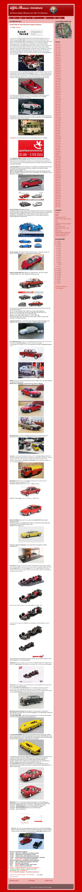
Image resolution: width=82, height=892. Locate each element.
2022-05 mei (58, 131)
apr (59, 258)
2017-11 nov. (58, 50)
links (56, 220)
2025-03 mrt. (58, 187)
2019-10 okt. (58, 81)
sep (59, 250)
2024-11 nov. (58, 180)
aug (59, 251)
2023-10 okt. (58, 159)
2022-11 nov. (58, 141)
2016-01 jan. (58, 47)
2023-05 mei (58, 151)
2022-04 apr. (58, 130)
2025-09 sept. (58, 197)
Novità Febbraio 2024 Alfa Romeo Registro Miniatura (26, 24)
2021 (58, 272)
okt (58, 248)
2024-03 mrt (57, 167)
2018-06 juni (57, 62)
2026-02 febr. (58, 205)
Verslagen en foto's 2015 (60, 217)
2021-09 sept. (58, 119)
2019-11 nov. (58, 83)
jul (58, 253)
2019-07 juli (57, 76)
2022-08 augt (58, 136)
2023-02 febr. (58, 146)
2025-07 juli (57, 193)
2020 (58, 274)
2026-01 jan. (58, 203)
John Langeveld (60, 288)
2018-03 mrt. (58, 57)
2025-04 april (58, 188)
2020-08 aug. (58, 97)
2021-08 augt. (58, 117)
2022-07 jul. (57, 135)
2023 (58, 268)
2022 (58, 270)
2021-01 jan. (58, 105)
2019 (58, 275)
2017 (58, 279)
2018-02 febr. (58, 55)
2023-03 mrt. (58, 148)
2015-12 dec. (58, 45)
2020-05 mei (58, 92)
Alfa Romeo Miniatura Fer (62, 286)
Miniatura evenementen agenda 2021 (63, 232)
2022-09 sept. (58, 138)
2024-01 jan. (58, 164)
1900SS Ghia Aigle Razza (60, 235)
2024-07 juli (57, 174)
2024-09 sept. (58, 177)
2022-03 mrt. (58, 128)
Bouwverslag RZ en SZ (60, 226)
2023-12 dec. (58, 162)
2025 (58, 243)
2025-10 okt (57, 198)
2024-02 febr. (15, 876)
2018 (58, 277)
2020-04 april (58, 91)
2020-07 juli (57, 96)
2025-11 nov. (58, 200)
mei (59, 257)
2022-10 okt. (58, 140)
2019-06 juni (57, 75)
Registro (57, 214)
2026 (58, 241)
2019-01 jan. (58, 66)
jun (58, 255)
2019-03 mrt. (58, 70)
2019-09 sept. (58, 79)
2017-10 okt (57, 49)
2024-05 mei (58, 171)
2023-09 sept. (58, 158)
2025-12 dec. (58, 201)
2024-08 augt (58, 175)
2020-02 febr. (58, 88)
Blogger (49, 887)
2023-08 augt (58, 156)
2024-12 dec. (58, 182)
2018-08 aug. (58, 65)
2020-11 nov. (58, 102)
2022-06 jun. (58, 133)
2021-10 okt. (58, 120)
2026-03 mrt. (58, 206)
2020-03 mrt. (58, 89)
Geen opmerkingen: (31, 874)
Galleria (57, 215)
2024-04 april (58, 169)
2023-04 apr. (58, 149)
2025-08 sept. (58, 195)
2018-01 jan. (58, 53)
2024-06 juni (57, 172)
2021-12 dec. (58, 123)
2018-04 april (58, 58)
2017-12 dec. (58, 52)
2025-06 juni (57, 192)
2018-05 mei (58, 60)
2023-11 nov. (58, 161)
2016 (58, 281)
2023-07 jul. (57, 154)
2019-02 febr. (58, 68)
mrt (59, 260)
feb (59, 262)
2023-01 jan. (58, 144)
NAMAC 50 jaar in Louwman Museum (63, 218)
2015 (58, 282)
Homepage (32, 880)
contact (56, 222)
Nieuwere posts (14, 880)
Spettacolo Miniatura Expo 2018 (61, 234)
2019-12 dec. (58, 84)
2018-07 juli (57, 63)
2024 (58, 244)
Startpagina (57, 212)
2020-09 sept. (58, 99)
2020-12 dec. (58, 104)
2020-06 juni (57, 94)
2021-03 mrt (57, 109)
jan (58, 266)
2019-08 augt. (58, 78)
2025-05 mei (58, 190)
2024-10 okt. (58, 179)
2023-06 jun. (58, 153)
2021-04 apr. (58, 110)
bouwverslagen (58, 230)
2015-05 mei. (58, 44)
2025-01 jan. (58, 184)
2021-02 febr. (58, 107)
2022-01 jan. (58, 125)
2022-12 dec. (58, 143)
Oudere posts (49, 880)
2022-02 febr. (58, 127)
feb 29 (59, 264)
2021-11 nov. (58, 122)
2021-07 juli (57, 115)
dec (59, 246)
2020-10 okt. (58, 101)
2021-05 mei (58, 112)
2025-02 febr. (58, 185)
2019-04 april (58, 71)
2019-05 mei (58, 73)
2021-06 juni (57, 114)
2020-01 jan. (58, 86)
